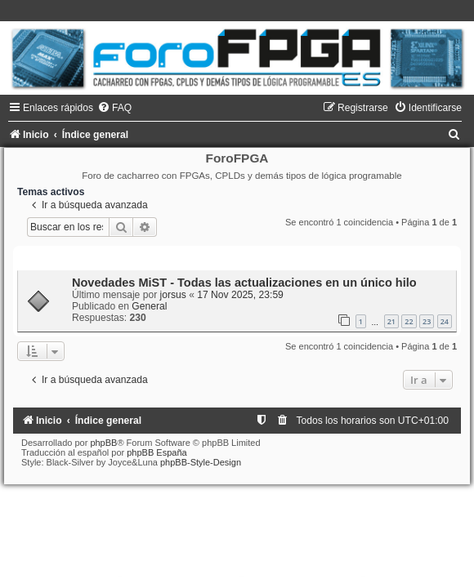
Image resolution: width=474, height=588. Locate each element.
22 (409, 321)
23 (427, 321)
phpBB (103, 443)
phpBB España (156, 452)
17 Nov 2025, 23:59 (240, 295)
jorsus (173, 295)
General (149, 306)
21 (391, 321)
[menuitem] (114, 108)
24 (444, 321)
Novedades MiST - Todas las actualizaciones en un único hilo (244, 282)
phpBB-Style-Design (200, 462)
